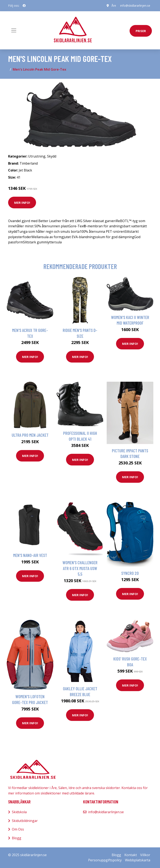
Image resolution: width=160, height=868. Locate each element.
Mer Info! (22, 202)
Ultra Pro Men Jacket (30, 435)
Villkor (145, 855)
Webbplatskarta (137, 860)
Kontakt (130, 855)
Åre (113, 6)
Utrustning (36, 156)
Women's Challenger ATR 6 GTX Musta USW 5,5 (80, 568)
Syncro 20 (130, 573)
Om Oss (18, 829)
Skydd (51, 156)
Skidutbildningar (25, 820)
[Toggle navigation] (13, 30)
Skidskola (19, 812)
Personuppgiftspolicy (105, 860)
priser (141, 31)
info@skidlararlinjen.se (135, 6)
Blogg (16, 838)
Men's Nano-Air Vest (30, 555)
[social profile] (24, 6)
